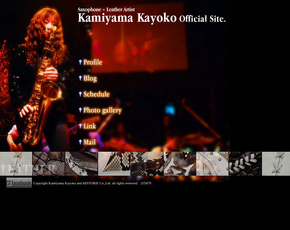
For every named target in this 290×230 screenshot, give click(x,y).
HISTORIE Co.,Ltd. (97, 183)
